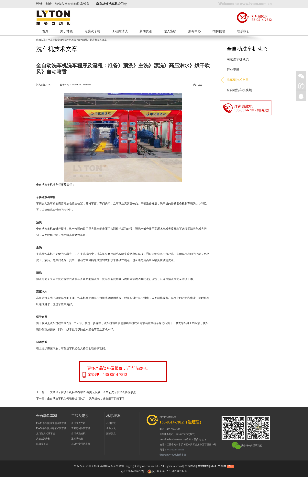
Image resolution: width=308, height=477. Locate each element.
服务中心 (194, 31)
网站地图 (203, 466)
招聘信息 (219, 31)
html (213, 466)
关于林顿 (66, 31)
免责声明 (190, 466)
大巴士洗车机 (43, 438)
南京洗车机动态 (238, 59)
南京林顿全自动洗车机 (60, 39)
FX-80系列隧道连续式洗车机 (51, 428)
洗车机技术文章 (238, 79)
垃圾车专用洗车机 (80, 443)
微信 (301, 76)
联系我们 (243, 31)
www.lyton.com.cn (175, 449)
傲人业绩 (170, 31)
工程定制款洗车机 (80, 428)
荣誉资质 (111, 433)
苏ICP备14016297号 (133, 471)
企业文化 (111, 428)
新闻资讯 (145, 31)
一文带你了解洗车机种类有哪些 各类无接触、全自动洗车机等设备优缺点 (91, 392)
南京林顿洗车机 (107, 4)
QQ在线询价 (301, 96)
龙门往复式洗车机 (45, 433)
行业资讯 (233, 69)
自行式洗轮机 (78, 433)
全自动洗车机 (167, 454)
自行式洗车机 (78, 423)
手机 (301, 86)
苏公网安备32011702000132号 (169, 471)
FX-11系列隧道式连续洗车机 (51, 423)
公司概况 (111, 423)
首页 (45, 31)
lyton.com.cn (146, 466)
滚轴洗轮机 (77, 438)
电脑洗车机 (92, 31)
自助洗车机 (42, 443)
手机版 (222, 466)
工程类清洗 (120, 31)
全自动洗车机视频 (239, 90)
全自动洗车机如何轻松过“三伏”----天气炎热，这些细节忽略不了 (86, 398)
